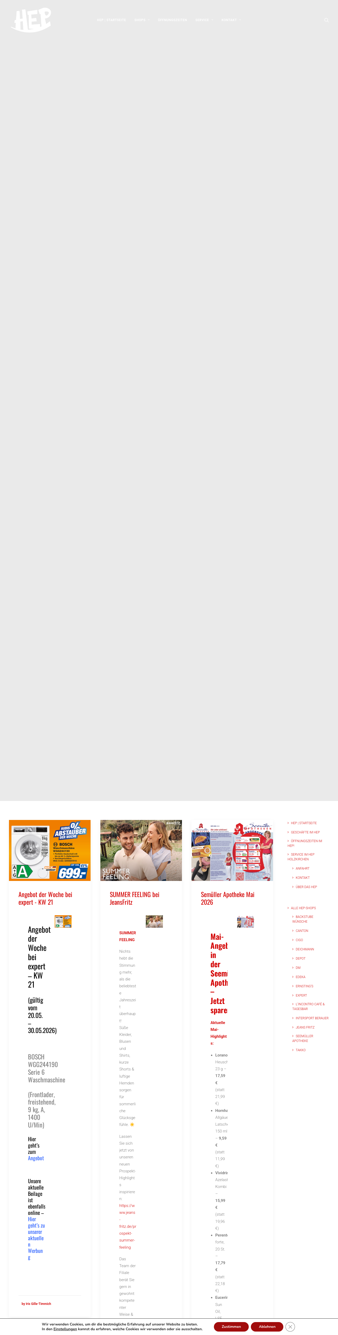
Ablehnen (269, 1327)
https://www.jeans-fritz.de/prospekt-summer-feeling (127, 1226)
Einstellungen (63, 1329)
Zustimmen (234, 1327)
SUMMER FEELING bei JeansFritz (134, 898)
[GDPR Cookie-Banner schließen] (293, 1327)
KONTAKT (231, 20)
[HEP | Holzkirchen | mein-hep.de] (30, 20)
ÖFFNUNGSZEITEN (172, 20)
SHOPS (142, 20)
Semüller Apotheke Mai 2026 (228, 898)
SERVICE (204, 20)
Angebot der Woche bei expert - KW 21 (45, 898)
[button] (326, 20)
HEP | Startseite (111, 20)
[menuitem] (111, 20)
